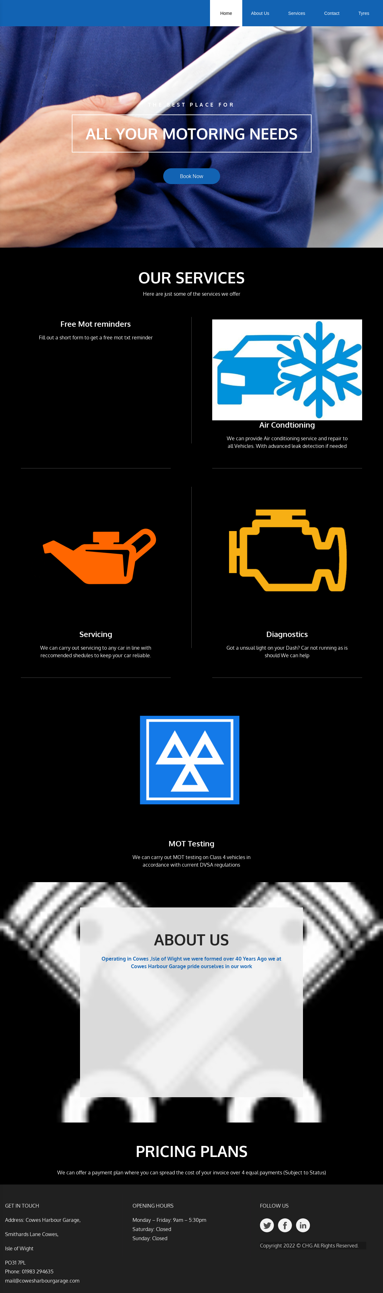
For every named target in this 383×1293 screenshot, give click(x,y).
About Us (260, 13)
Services (296, 13)
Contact (331, 13)
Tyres (363, 13)
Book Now (191, 176)
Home (226, 13)
